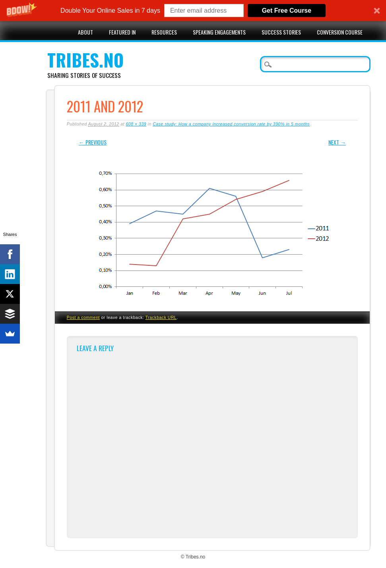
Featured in (122, 32)
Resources (164, 32)
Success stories (281, 32)
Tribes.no (85, 60)
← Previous (93, 142)
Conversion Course (340, 32)
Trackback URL (161, 317)
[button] (193, 10)
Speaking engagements (219, 32)
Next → (337, 142)
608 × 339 (136, 124)
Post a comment (83, 317)
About (85, 32)
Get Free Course (286, 10)
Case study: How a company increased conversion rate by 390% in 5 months (231, 124)
